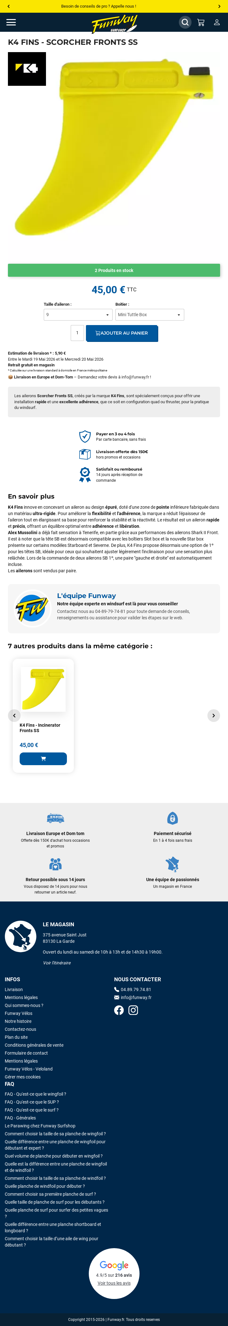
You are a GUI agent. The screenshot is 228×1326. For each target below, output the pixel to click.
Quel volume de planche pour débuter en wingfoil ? (54, 1156)
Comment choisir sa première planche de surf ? (50, 1194)
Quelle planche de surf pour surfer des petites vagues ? (56, 1213)
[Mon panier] (201, 22)
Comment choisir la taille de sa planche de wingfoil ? (55, 1133)
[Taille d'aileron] (78, 315)
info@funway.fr (135, 377)
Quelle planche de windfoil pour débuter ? (45, 1186)
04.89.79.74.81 (132, 989)
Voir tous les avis (114, 1283)
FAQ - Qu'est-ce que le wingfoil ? (35, 1094)
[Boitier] (149, 315)
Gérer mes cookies (23, 1076)
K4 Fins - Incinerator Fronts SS (40, 728)
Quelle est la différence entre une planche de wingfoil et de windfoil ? (56, 1167)
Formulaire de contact (26, 1053)
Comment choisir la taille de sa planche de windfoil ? (55, 1178)
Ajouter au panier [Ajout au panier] (121, 333)
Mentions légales (21, 997)
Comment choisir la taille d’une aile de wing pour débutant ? (51, 1242)
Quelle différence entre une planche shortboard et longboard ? (53, 1227)
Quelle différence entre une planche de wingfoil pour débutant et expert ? (55, 1145)
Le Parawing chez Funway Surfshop (40, 1125)
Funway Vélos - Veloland (29, 1068)
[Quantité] (77, 333)
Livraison (14, 989)
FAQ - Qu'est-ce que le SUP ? (32, 1102)
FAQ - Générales (20, 1117)
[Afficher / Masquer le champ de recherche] (185, 22)
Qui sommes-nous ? (24, 1005)
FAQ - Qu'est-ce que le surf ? (32, 1109)
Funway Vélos (18, 1013)
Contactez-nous (20, 1029)
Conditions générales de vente (34, 1045)
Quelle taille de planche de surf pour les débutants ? (55, 1202)
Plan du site (16, 1037)
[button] (14, 715)
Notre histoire (18, 1021)
